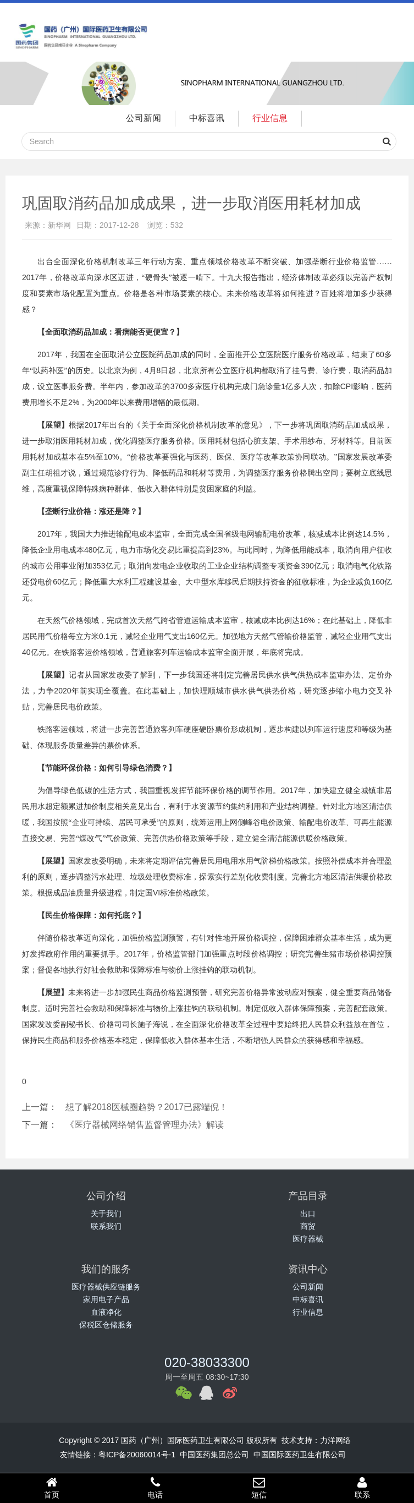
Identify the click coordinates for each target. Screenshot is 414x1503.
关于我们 (106, 1213)
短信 (259, 1487)
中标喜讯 (206, 118)
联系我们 (106, 1226)
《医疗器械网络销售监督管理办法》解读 (144, 1124)
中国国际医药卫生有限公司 (299, 1454)
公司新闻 (143, 118)
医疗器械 (307, 1238)
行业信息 (270, 118)
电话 (155, 1487)
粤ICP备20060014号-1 (136, 1454)
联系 (362, 1487)
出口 (308, 1213)
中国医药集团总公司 (214, 1454)
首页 (51, 1487)
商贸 (308, 1226)
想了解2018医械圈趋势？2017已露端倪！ (146, 1107)
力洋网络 (335, 1440)
